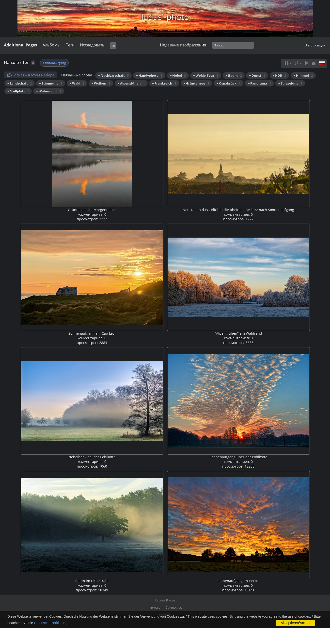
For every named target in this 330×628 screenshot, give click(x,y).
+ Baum (234, 75)
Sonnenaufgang (54, 63)
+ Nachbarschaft (113, 75)
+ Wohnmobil (48, 91)
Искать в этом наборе (34, 74)
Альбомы (51, 45)
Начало (11, 62)
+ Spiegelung (290, 83)
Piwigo (170, 600)
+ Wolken (101, 83)
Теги (70, 45)
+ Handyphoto (149, 75)
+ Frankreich (164, 83)
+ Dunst (257, 75)
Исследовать (92, 45)
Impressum (155, 607)
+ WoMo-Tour (205, 75)
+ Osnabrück (228, 83)
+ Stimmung (50, 83)
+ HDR (279, 75)
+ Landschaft (19, 83)
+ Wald (77, 83)
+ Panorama (259, 83)
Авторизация (315, 45)
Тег (25, 62)
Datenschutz (174, 607)
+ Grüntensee (196, 83)
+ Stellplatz (18, 91)
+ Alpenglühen (131, 83)
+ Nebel (178, 75)
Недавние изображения (183, 45)
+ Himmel (303, 75)
